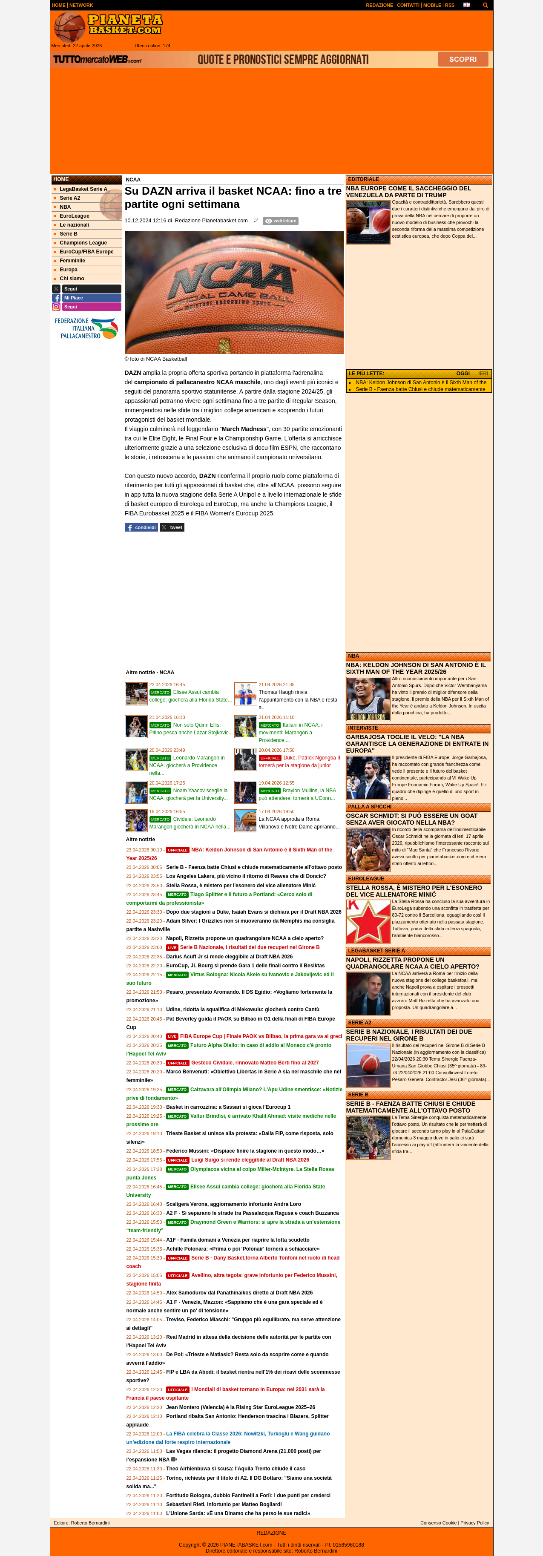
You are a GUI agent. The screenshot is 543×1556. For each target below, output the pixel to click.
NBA (353, 656)
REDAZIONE (271, 1533)
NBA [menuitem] (62, 207)
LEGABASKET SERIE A (376, 951)
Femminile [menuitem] (69, 261)
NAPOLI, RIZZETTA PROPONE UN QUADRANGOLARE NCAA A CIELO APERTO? (413, 963)
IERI (483, 374)
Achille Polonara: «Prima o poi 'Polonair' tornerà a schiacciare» (243, 1249)
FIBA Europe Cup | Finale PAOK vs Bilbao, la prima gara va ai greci (254, 1036)
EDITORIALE (363, 179)
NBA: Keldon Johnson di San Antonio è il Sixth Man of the (421, 382)
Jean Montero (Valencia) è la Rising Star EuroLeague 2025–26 (240, 1407)
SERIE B (358, 1095)
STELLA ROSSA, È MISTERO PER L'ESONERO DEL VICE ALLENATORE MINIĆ (414, 891)
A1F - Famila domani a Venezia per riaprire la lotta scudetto (238, 1240)
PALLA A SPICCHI (370, 807)
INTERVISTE (363, 728)
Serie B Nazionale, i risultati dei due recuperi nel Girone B (243, 947)
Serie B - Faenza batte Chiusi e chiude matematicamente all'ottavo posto (254, 867)
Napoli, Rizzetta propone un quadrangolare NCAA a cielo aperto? (245, 938)
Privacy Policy (474, 1522)
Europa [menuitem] (66, 270)
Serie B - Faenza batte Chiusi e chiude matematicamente (421, 389)
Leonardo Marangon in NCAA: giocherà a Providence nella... (187, 765)
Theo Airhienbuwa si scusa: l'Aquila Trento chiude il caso (235, 1469)
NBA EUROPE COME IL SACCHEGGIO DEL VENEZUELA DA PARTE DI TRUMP (408, 191)
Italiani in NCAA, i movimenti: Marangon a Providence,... (291, 732)
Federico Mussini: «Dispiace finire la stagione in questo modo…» (245, 1151)
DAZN (208, 475)
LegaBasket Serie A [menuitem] (81, 189)
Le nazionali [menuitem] (71, 225)
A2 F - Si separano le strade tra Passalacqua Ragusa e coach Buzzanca (252, 1213)
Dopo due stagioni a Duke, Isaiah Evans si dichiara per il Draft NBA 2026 (254, 912)
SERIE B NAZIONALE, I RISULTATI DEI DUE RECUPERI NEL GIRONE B (409, 1035)
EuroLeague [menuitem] (71, 216)
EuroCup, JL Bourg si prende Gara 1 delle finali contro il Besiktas (245, 966)
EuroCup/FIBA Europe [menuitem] (84, 252)
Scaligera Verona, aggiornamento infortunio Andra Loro (233, 1204)
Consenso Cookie (438, 1522)
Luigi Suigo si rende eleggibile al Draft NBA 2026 (237, 1160)
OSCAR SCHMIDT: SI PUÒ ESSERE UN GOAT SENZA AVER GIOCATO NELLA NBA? (412, 819)
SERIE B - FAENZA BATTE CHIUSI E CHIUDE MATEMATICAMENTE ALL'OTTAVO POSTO (411, 1107)
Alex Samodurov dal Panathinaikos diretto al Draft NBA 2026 (239, 1293)
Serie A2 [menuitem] (67, 198)
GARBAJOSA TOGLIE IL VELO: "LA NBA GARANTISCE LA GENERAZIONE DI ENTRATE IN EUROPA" (417, 743)
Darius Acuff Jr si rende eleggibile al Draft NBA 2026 (229, 957)
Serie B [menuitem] (66, 234)
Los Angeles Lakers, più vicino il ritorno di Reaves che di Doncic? (246, 876)
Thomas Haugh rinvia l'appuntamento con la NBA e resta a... (298, 699)
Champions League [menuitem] (80, 243)
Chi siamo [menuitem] (69, 279)
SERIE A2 (359, 1023)
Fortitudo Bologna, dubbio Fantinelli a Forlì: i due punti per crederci (248, 1495)
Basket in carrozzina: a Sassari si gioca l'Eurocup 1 (228, 1107)
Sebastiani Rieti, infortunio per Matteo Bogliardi (224, 1504)
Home (61, 179)
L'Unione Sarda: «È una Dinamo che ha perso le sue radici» (238, 1513)
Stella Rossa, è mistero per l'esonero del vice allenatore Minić (241, 886)
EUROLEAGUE (366, 879)
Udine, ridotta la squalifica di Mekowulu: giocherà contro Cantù (242, 1009)
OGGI (463, 374)
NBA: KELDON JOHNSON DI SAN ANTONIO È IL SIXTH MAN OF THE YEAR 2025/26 (416, 668)
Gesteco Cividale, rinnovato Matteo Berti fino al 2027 (242, 1063)
